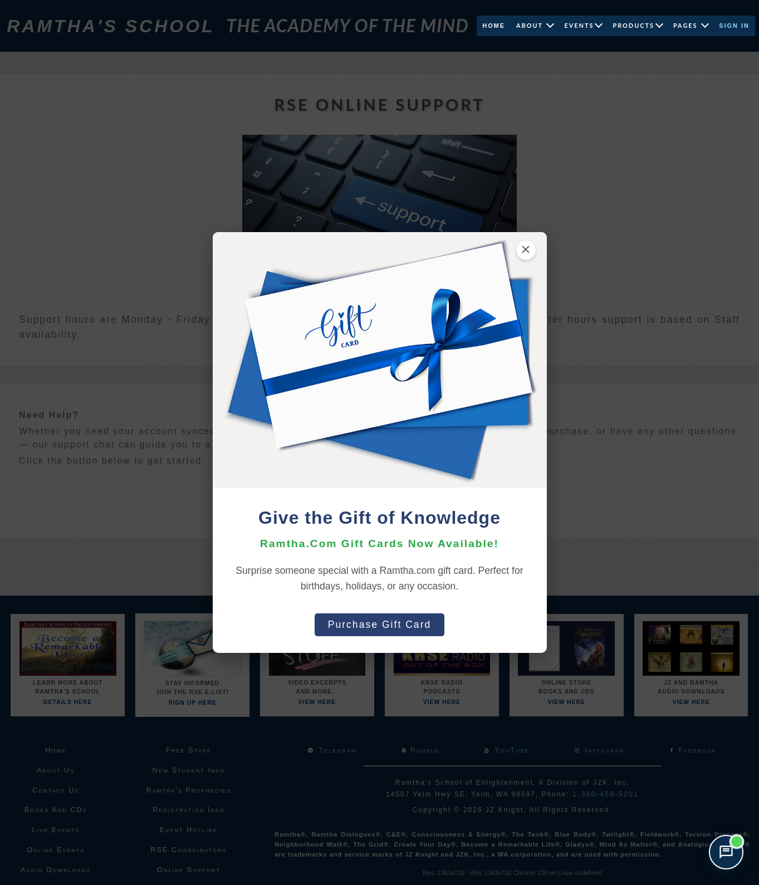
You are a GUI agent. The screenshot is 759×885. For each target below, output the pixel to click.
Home (493, 25)
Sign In (734, 25)
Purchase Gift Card (380, 624)
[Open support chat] (726, 852)
